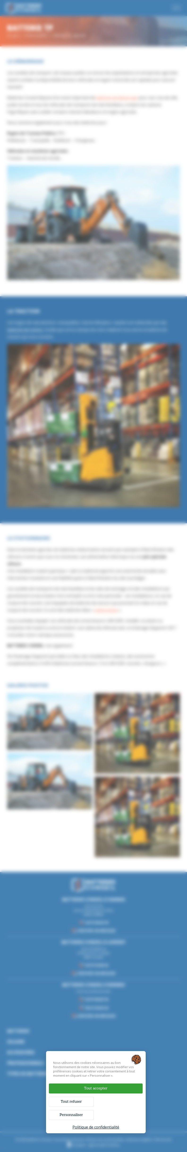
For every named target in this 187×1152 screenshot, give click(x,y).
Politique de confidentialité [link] (95, 1126)
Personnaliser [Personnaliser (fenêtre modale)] (71, 1114)
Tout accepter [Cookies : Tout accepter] (95, 1088)
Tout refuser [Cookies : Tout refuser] (71, 1101)
